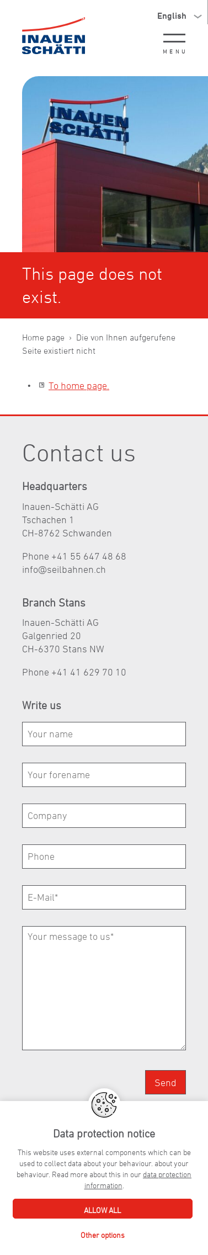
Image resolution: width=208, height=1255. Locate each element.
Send (165, 1082)
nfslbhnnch (64, 569)
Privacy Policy (80, 1225)
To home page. (79, 385)
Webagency (133, 1225)
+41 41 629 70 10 (88, 672)
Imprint (34, 1225)
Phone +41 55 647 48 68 (74, 556)
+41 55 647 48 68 (127, 1191)
